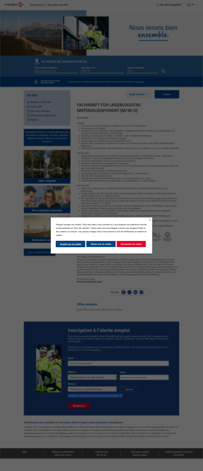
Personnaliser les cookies (131, 244)
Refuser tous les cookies (101, 244)
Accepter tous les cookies (70, 244)
